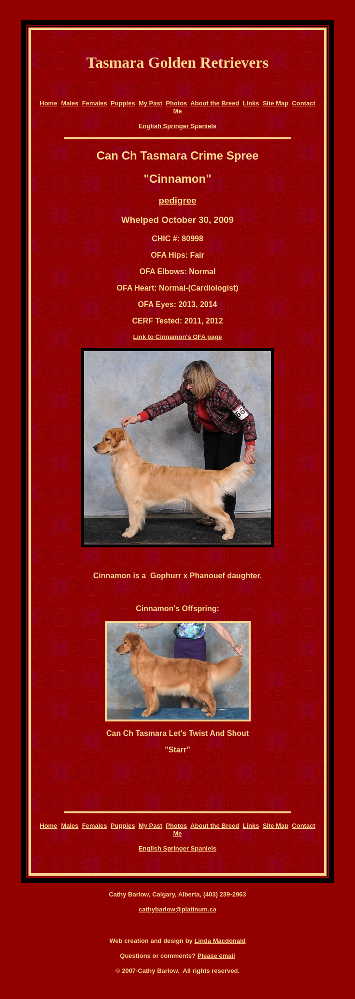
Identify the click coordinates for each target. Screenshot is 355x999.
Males (69, 103)
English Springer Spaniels (177, 126)
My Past (150, 103)
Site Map (275, 103)
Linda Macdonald (219, 940)
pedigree (178, 200)
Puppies (123, 103)
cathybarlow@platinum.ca (177, 909)
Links (250, 103)
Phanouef (207, 576)
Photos (176, 103)
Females (94, 103)
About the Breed (214, 103)
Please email (216, 955)
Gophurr (165, 576)
